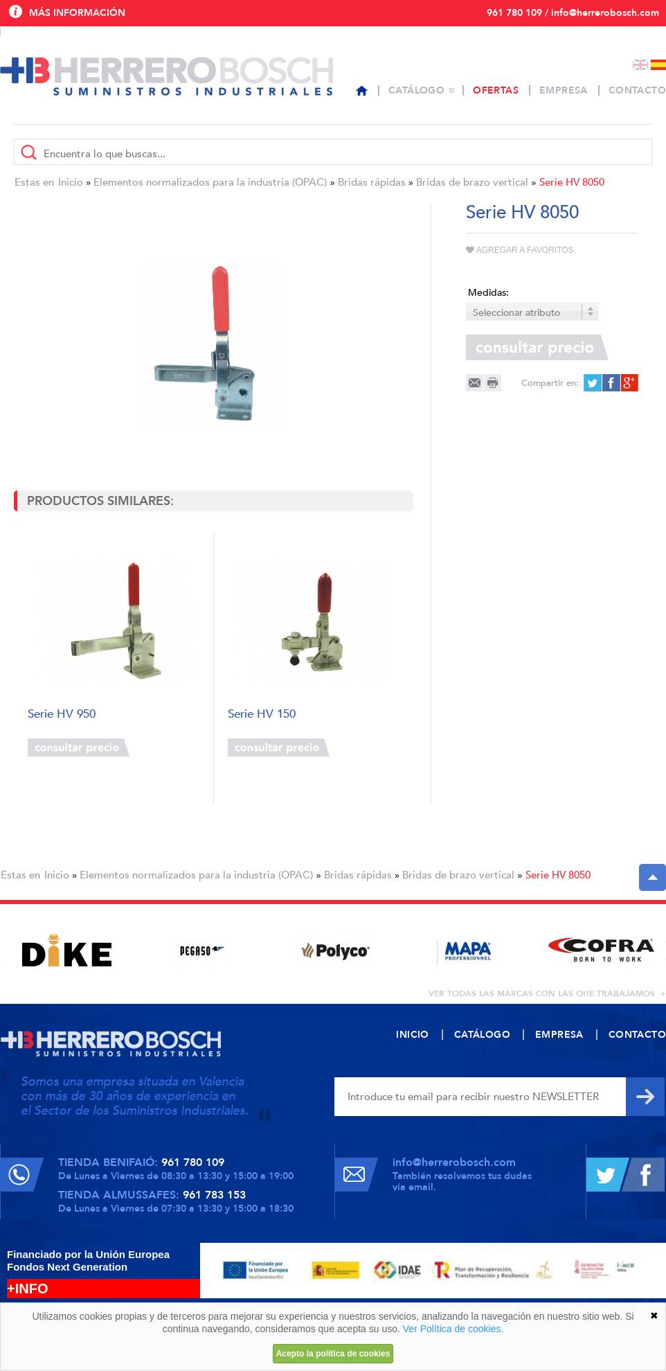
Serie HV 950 (62, 714)
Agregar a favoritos (520, 250)
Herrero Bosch (166, 76)
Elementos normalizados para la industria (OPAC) (210, 182)
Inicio (70, 182)
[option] (67, 950)
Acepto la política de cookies (333, 1354)
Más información (77, 12)
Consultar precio (78, 747)
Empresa (563, 90)
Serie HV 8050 (571, 182)
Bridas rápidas (372, 182)
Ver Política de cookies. (453, 1328)
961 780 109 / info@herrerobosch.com (573, 12)
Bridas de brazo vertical (472, 182)
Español (658, 65)
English (640, 65)
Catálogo (416, 90)
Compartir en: (550, 383)
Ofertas (496, 90)
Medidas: (488, 292)
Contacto (637, 90)
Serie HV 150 (262, 714)
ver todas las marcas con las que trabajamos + (547, 993)
